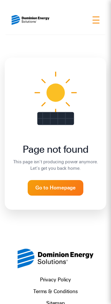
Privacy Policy (55, 280)
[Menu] (96, 20)
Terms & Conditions (55, 291)
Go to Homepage (55, 188)
